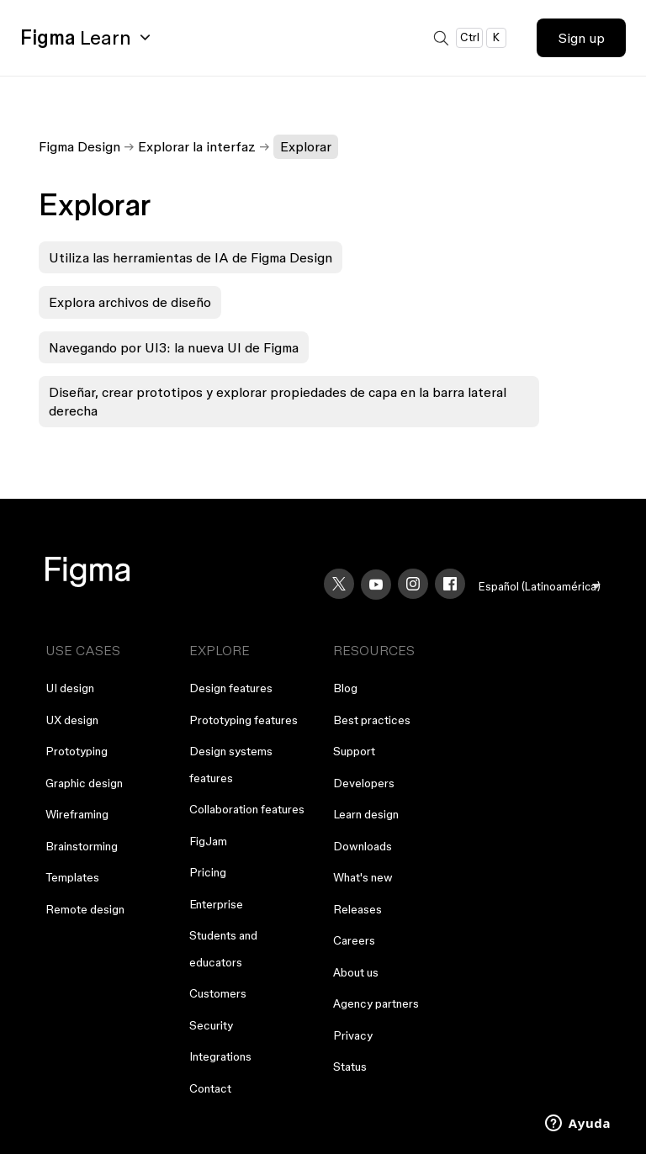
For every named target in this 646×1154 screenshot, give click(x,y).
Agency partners (376, 1003)
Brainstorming (81, 846)
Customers (217, 993)
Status (350, 1066)
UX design (71, 720)
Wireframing (77, 814)
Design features (231, 688)
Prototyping (76, 751)
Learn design (366, 814)
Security (211, 1025)
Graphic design (84, 783)
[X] (339, 584)
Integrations (220, 1056)
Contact (210, 1088)
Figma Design (79, 146)
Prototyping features (243, 720)
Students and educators (223, 949)
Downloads (362, 846)
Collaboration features (246, 809)
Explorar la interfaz (197, 146)
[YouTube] (376, 584)
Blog (345, 688)
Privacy (353, 1035)
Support (354, 751)
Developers (363, 783)
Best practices (371, 720)
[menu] (540, 586)
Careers (354, 940)
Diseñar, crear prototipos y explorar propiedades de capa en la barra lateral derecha (277, 401)
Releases (357, 909)
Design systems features (231, 764)
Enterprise (216, 904)
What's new (363, 877)
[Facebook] (450, 584)
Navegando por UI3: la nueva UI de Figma (174, 347)
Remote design (84, 909)
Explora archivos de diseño (130, 302)
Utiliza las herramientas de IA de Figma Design (190, 257)
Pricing (207, 872)
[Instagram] (413, 584)
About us (356, 972)
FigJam (208, 841)
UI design (69, 688)
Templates (72, 877)
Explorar (305, 146)
